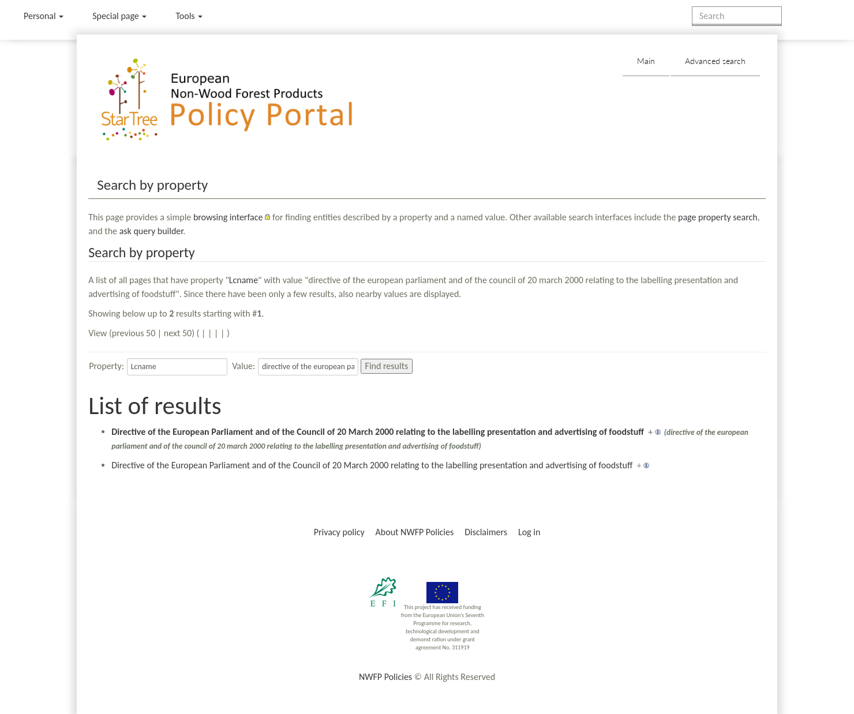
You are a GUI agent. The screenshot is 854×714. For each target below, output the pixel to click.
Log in (529, 532)
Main (646, 61)
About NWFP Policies (415, 532)
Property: (106, 365)
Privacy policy (339, 532)
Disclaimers (486, 532)
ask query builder (151, 231)
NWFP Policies (385, 676)
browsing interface (228, 217)
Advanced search (715, 61)
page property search (718, 217)
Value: (243, 365)
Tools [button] (189, 15)
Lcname (243, 280)
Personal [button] (43, 15)
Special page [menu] (119, 15)
